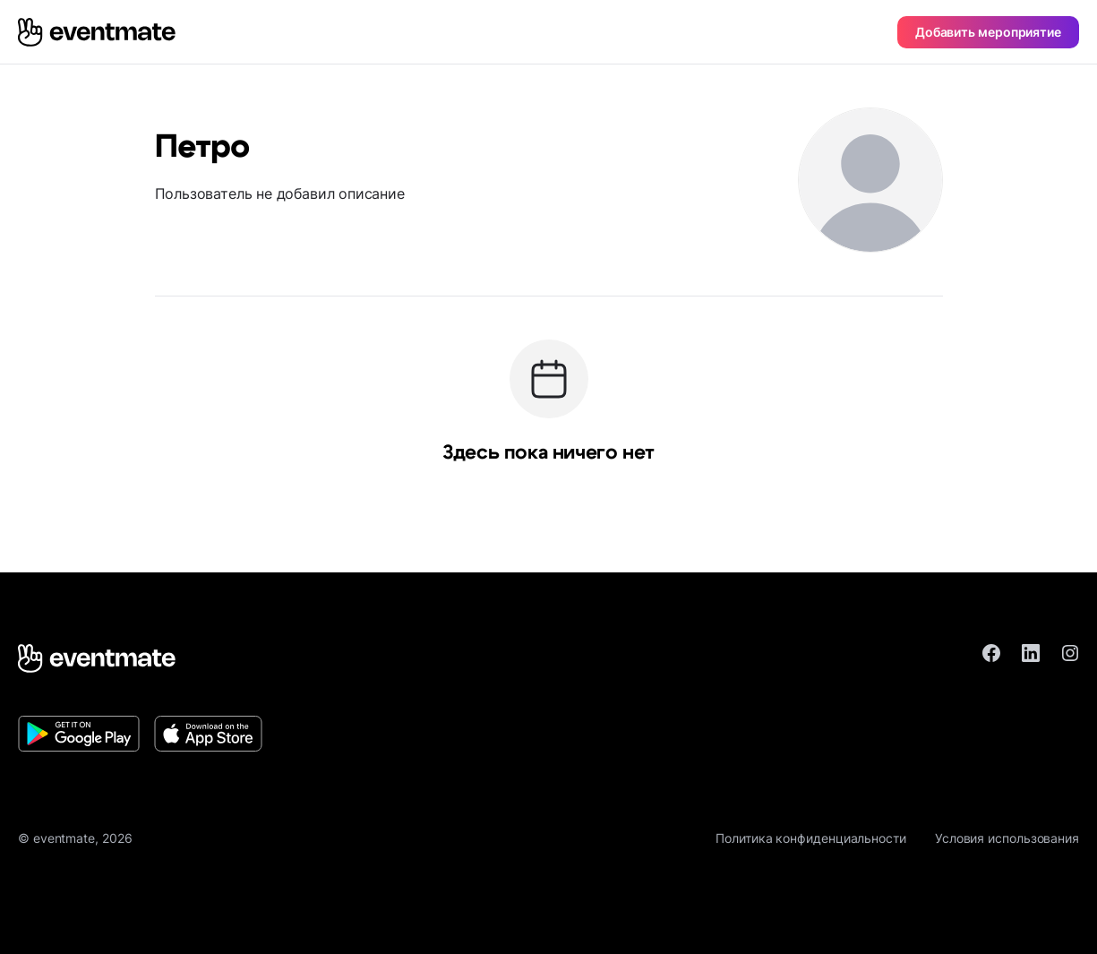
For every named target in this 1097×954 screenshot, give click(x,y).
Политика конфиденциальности (811, 838)
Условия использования (1007, 838)
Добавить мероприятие (988, 31)
